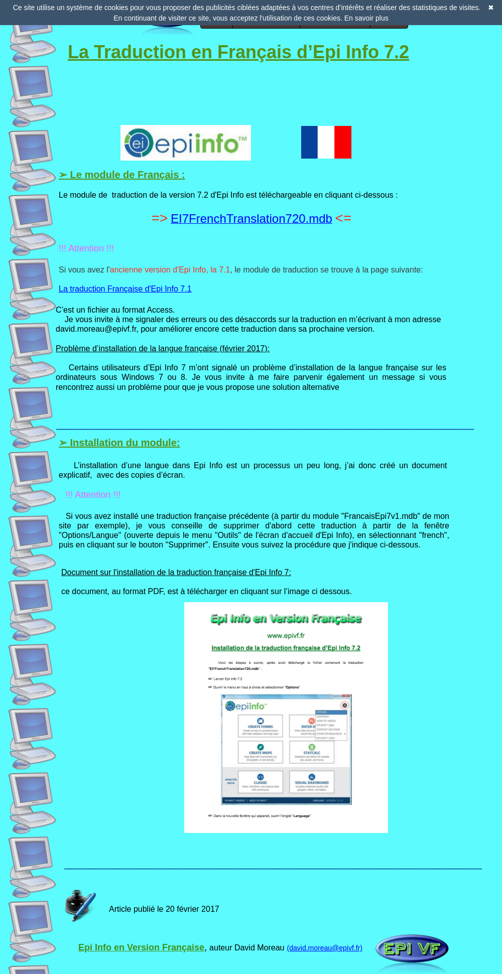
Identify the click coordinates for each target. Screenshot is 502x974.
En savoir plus (366, 18)
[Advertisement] (124, 82)
